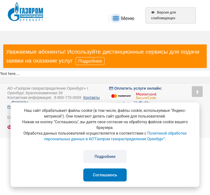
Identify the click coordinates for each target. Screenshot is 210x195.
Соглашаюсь (105, 175)
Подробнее (90, 61)
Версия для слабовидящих (163, 15)
